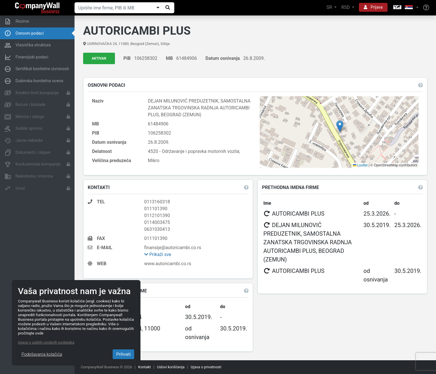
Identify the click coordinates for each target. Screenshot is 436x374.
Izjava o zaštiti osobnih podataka (46, 342)
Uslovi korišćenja (171, 367)
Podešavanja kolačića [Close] (41, 354)
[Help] (426, 8)
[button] (405, 7)
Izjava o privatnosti (206, 367)
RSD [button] (346, 7)
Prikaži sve (157, 254)
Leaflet (360, 165)
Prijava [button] (373, 7)
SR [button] (329, 7)
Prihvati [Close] (123, 354)
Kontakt (144, 367)
